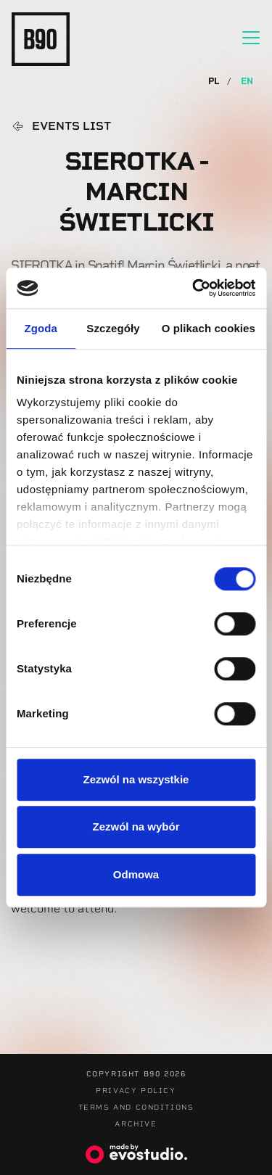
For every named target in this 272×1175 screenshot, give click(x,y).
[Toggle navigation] (251, 37)
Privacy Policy (136, 1090)
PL (215, 81)
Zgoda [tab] (40, 328)
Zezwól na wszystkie (136, 779)
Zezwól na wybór (135, 826)
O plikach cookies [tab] (208, 328)
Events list (71, 126)
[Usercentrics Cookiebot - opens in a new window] (193, 288)
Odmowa (136, 874)
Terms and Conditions (136, 1107)
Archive (136, 1124)
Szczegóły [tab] (112, 328)
